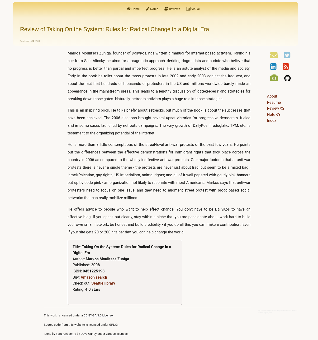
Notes (152, 9)
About (272, 96)
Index (271, 120)
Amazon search (94, 277)
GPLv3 (113, 324)
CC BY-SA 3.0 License (98, 315)
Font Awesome (66, 333)
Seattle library (103, 283)
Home (133, 9)
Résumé (274, 102)
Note (273, 114)
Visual (192, 9)
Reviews (172, 9)
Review (275, 108)
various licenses (117, 333)
